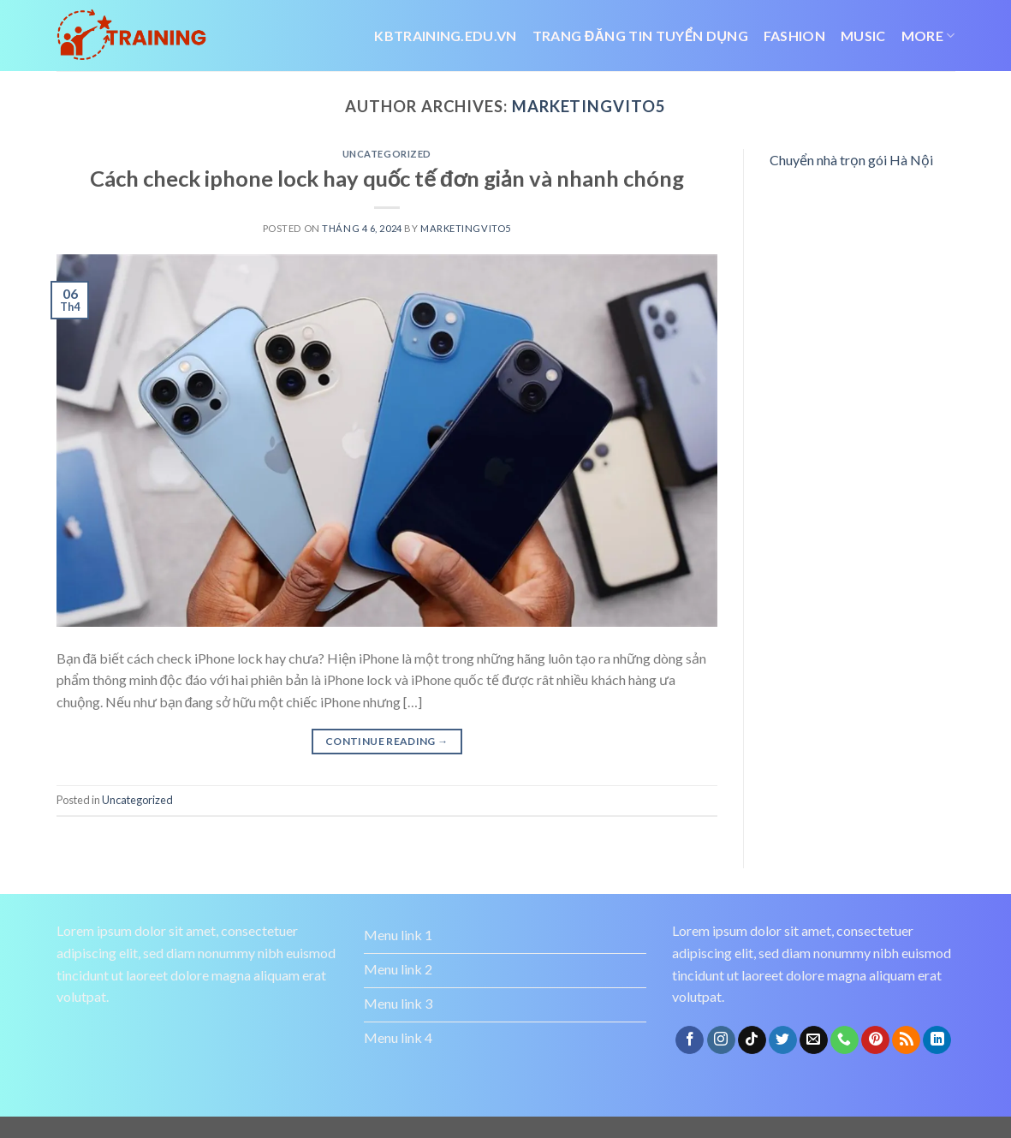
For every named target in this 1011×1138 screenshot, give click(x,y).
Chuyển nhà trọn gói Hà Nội (851, 160)
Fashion (794, 35)
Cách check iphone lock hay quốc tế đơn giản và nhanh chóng (387, 178)
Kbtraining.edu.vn (445, 35)
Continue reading (387, 741)
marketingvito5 (589, 106)
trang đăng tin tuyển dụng (640, 35)
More (928, 36)
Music (863, 35)
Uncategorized (386, 153)
